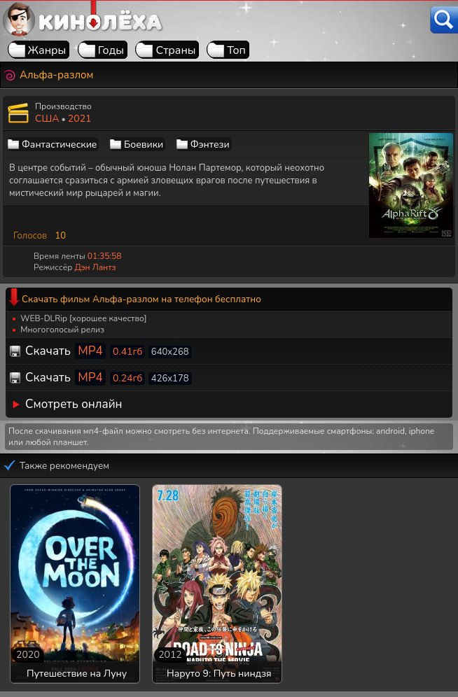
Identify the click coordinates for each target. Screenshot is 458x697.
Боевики (143, 144)
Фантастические (59, 144)
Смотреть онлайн (74, 404)
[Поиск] (444, 20)
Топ (236, 50)
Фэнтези (210, 144)
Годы (111, 50)
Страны (175, 50)
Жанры (47, 50)
